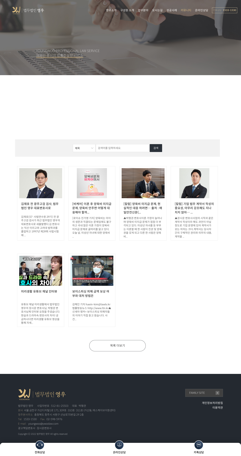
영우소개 (111, 10)
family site (197, 393)
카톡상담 (199, 447)
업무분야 (143, 10)
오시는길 (157, 10)
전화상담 (40, 447)
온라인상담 (201, 10)
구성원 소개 (127, 10)
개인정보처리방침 (212, 403)
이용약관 (217, 407)
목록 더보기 (117, 346)
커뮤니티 (186, 10)
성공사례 (171, 10)
